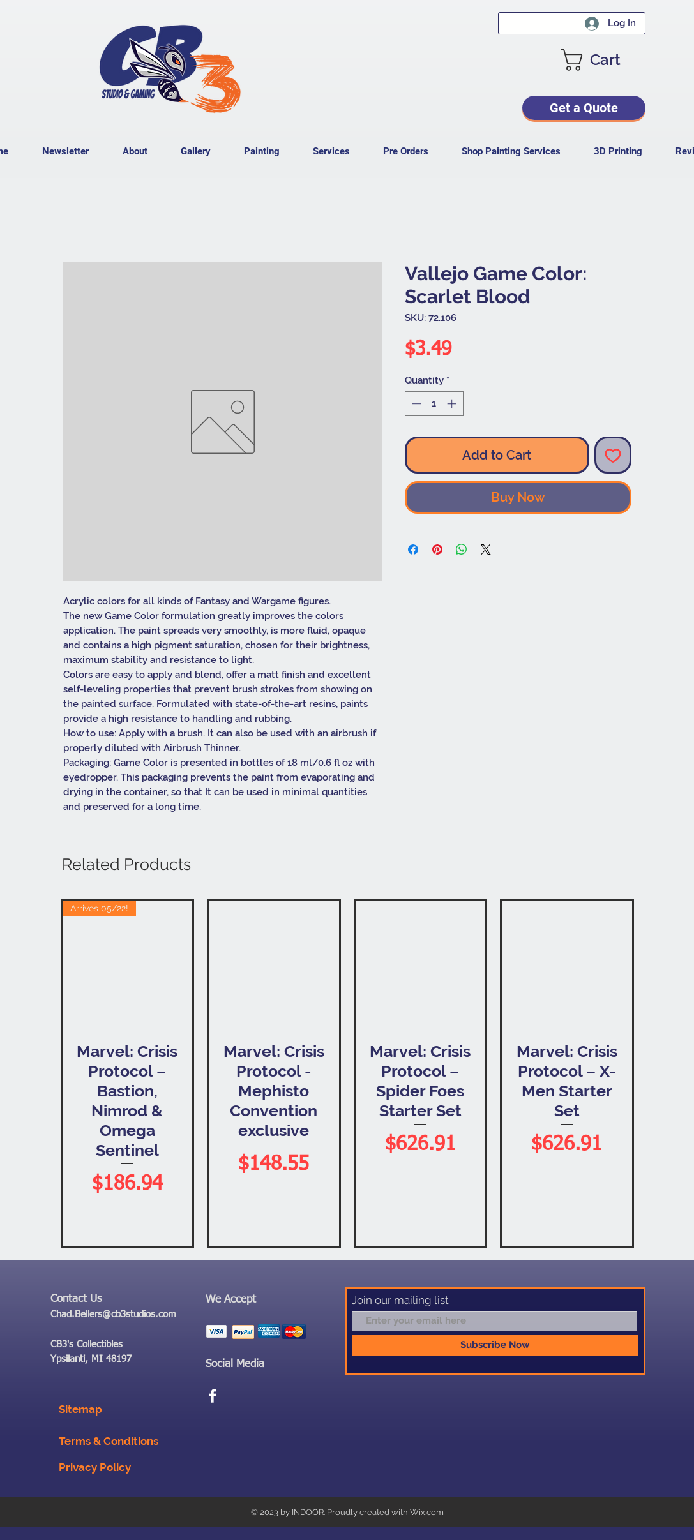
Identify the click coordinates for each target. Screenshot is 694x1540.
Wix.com (427, 1512)
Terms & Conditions (108, 1441)
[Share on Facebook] (413, 549)
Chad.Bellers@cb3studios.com (113, 1314)
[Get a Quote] (583, 108)
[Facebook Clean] (213, 1396)
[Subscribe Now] (495, 1345)
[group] (347, 1074)
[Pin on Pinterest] (437, 549)
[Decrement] (415, 403)
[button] (603, 60)
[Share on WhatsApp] (461, 549)
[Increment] (453, 403)
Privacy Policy (95, 1467)
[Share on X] (486, 549)
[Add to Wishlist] (612, 455)
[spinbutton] (433, 403)
